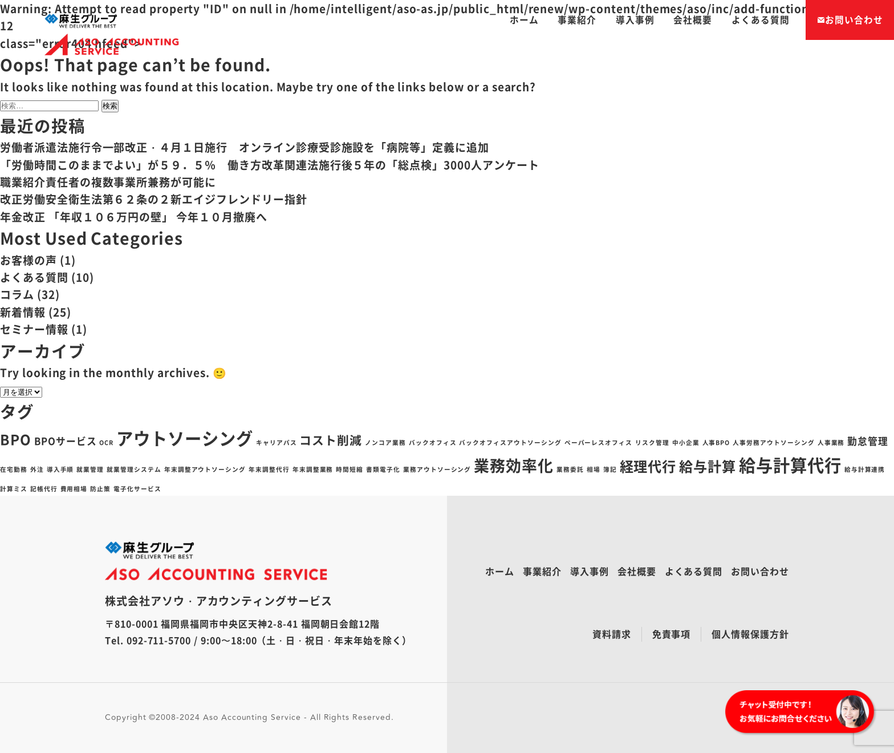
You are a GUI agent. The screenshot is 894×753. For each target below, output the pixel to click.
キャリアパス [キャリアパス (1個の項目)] (276, 442)
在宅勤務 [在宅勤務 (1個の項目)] (13, 469)
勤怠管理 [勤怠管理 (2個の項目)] (867, 441)
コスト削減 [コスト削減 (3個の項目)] (330, 440)
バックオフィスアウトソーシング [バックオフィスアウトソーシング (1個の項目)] (510, 442)
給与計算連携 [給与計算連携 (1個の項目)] (864, 469)
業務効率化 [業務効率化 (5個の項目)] (514, 465)
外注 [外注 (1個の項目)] (37, 469)
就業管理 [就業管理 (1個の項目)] (90, 469)
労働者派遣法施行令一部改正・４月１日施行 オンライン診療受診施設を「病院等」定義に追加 (244, 147)
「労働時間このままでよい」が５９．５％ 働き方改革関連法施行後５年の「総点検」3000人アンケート (269, 165)
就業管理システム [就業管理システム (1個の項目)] (134, 469)
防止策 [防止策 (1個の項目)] (100, 488)
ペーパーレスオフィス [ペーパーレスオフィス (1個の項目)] (598, 442)
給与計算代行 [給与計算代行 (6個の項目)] (790, 464)
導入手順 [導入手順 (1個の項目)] (60, 469)
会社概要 (692, 19)
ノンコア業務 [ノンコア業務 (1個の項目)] (385, 442)
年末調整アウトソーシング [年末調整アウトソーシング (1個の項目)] (205, 469)
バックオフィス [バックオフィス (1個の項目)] (433, 442)
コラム (17, 294)
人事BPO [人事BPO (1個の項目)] (716, 442)
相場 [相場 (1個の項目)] (593, 469)
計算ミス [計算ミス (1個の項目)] (13, 488)
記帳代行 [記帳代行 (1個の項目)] (44, 488)
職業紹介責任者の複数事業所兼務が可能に (108, 182)
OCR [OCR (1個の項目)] (106, 442)
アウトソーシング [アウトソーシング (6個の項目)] (184, 438)
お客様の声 (28, 260)
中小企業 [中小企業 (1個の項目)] (686, 442)
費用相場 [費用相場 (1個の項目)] (74, 488)
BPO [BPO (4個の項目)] (15, 439)
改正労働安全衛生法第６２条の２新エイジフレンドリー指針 (153, 199)
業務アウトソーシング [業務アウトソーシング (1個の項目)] (437, 469)
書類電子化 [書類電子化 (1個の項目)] (383, 469)
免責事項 (671, 634)
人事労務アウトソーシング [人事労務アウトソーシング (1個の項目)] (773, 442)
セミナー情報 (34, 329)
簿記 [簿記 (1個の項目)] (610, 469)
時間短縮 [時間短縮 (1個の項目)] (349, 469)
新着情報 (23, 312)
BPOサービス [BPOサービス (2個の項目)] (65, 441)
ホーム (524, 19)
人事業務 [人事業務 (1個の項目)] (831, 442)
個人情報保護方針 (750, 634)
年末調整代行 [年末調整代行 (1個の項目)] (269, 469)
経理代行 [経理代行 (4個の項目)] (648, 466)
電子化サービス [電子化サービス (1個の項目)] (137, 488)
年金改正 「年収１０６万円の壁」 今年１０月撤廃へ (133, 217)
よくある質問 (761, 19)
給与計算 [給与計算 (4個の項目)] (707, 466)
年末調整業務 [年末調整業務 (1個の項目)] (313, 469)
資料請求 (611, 634)
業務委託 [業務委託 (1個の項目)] (570, 469)
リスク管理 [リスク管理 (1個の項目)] (652, 442)
